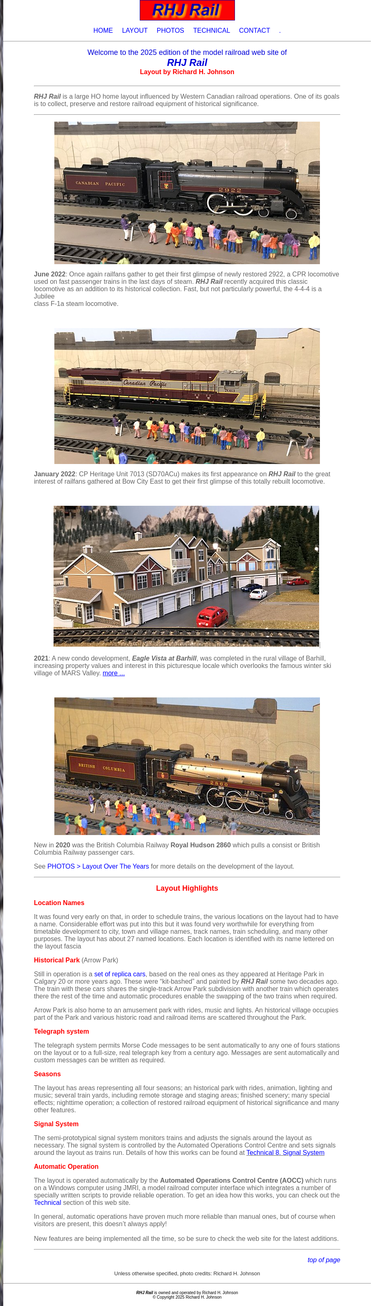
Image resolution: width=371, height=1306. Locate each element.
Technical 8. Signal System (285, 1152)
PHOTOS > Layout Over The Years (98, 866)
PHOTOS (170, 30)
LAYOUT (135, 30)
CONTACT (254, 30)
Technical (47, 1202)
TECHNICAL (211, 30)
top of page (324, 1259)
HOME (103, 30)
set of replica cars (119, 974)
